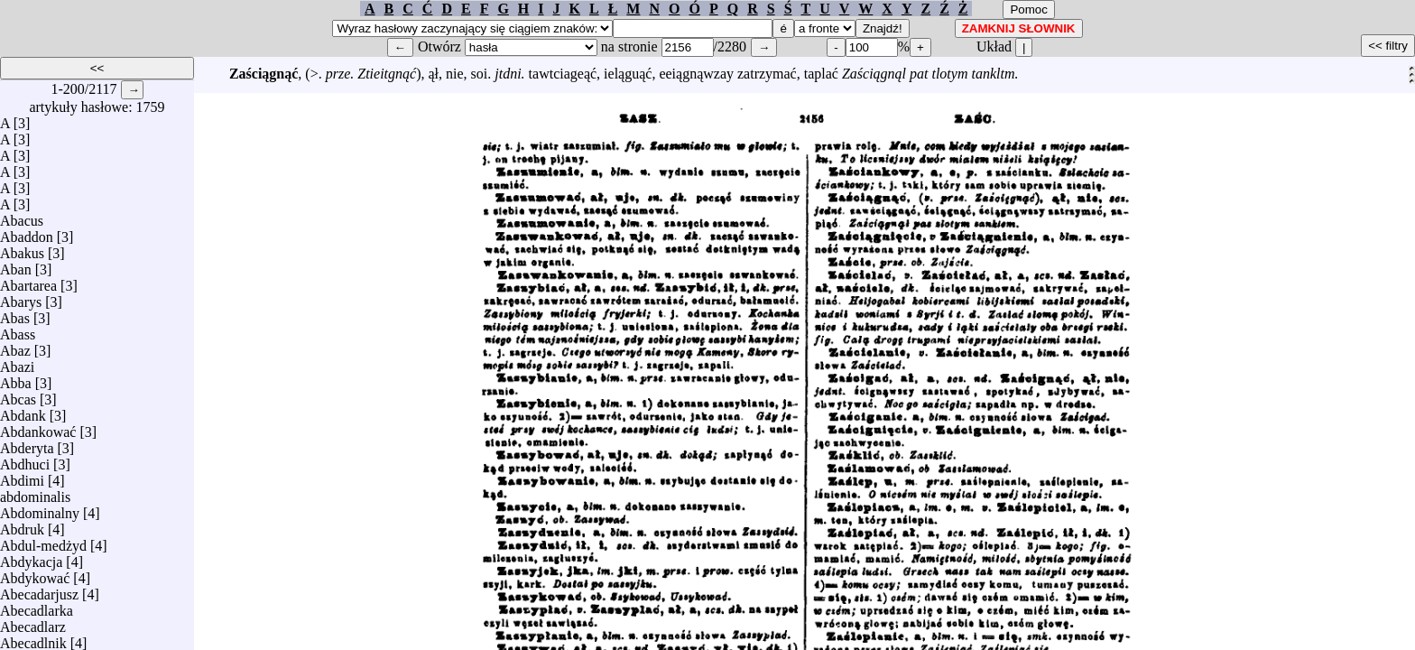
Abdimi (22, 476)
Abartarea (28, 281)
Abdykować (34, 573)
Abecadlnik (33, 638)
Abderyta (27, 443)
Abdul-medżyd (43, 541)
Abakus (22, 248)
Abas (15, 313)
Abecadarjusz (39, 590)
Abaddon (26, 232)
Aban (16, 265)
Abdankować (38, 427)
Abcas (18, 395)
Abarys (21, 297)
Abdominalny (39, 508)
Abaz (15, 346)
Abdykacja (31, 557)
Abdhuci (25, 460)
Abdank (23, 411)
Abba (16, 378)
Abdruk (22, 525)
